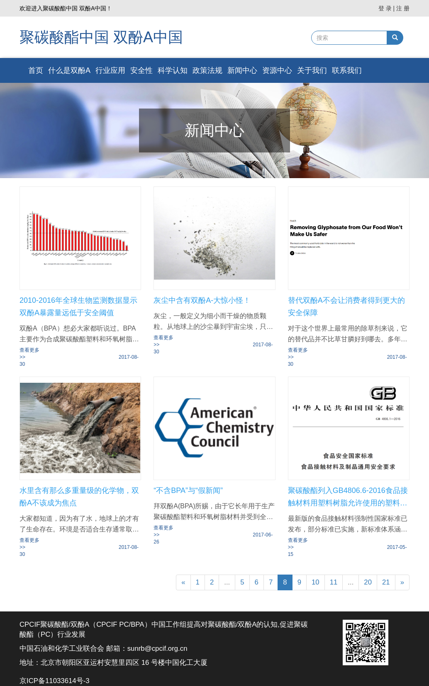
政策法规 (207, 70)
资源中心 (277, 70)
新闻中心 (242, 70)
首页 (35, 70)
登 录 (385, 8)
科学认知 (173, 70)
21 (386, 582)
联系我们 (347, 70)
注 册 (403, 8)
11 (334, 582)
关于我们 (312, 70)
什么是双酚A (69, 70)
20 (368, 582)
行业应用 (110, 70)
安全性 (141, 70)
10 (315, 582)
